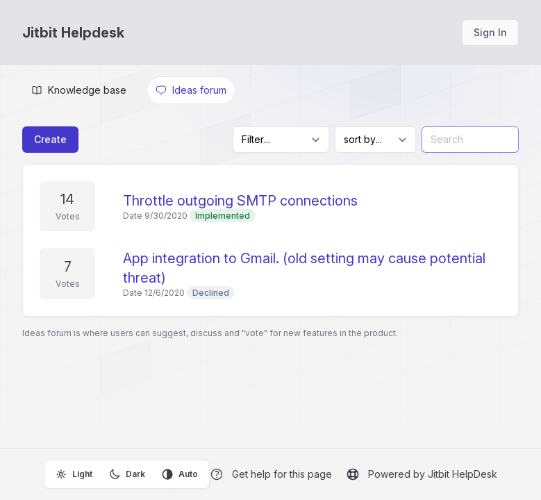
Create (50, 139)
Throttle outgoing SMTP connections (240, 200)
